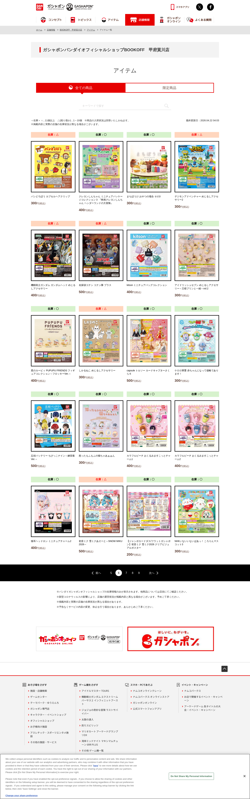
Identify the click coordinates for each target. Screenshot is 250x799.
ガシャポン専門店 (39, 708)
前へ (98, 572)
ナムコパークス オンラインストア (151, 696)
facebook (210, 7)
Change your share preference (21, 796)
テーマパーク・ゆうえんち (44, 702)
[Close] (244, 777)
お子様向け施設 (38, 726)
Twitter (199, 7)
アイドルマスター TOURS (95, 690)
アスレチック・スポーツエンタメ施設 (49, 734)
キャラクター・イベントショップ (48, 714)
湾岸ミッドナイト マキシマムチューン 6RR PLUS (100, 742)
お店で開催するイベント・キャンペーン (203, 698)
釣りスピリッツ (90, 725)
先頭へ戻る (224, 669)
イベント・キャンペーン (195, 684)
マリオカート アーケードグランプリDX (100, 733)
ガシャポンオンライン (145, 702)
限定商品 (169, 88)
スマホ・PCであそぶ (141, 684)
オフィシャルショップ (42, 720)
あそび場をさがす (37, 684)
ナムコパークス (192, 690)
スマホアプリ (182, 7)
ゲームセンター (38, 696)
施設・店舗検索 (38, 690)
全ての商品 (83, 88)
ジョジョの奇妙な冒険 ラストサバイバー (100, 711)
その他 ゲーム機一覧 (93, 750)
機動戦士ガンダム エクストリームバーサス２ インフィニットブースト (100, 700)
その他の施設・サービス (43, 742)
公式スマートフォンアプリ (147, 708)
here (95, 766)
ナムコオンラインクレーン (147, 690)
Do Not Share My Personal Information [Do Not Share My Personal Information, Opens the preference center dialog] (191, 777)
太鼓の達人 (88, 719)
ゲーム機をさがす (88, 684)
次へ (151, 572)
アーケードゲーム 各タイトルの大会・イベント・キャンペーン (202, 708)
